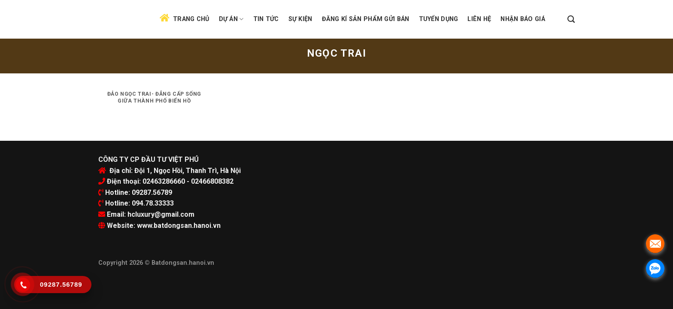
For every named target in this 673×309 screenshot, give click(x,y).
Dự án (231, 19)
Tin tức (266, 19)
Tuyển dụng (438, 19)
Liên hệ (479, 19)
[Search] (571, 19)
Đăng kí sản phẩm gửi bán (365, 19)
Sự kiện (300, 19)
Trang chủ (191, 19)
